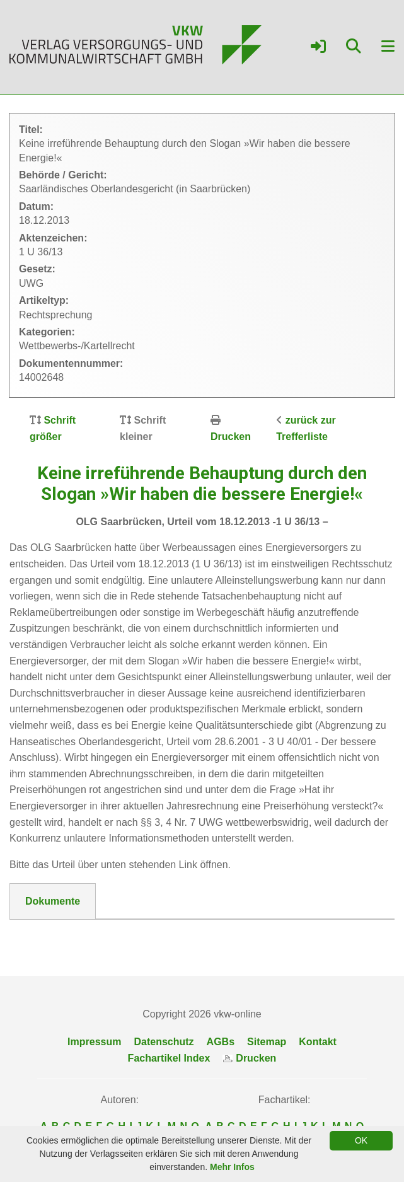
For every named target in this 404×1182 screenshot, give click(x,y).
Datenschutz (163, 1041)
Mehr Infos (232, 1167)
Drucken (231, 436)
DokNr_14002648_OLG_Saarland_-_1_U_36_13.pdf (147, 935)
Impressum (94, 1041)
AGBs (220, 1041)
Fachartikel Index (169, 1058)
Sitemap (266, 1041)
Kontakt (318, 1041)
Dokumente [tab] (52, 901)
